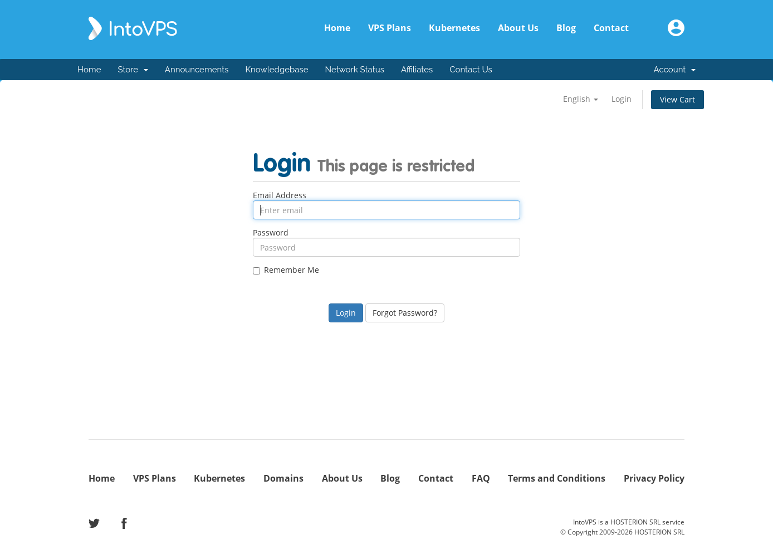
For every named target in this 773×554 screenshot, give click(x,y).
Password (270, 233)
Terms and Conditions (556, 478)
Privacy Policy (654, 478)
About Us (518, 28)
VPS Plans (389, 28)
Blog (566, 28)
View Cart (677, 99)
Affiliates (417, 70)
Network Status (354, 70)
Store (133, 70)
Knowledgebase (276, 70)
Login (621, 99)
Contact (611, 28)
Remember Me (286, 270)
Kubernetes (454, 28)
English (580, 99)
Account (675, 70)
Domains (283, 478)
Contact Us (470, 70)
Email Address (279, 195)
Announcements (197, 70)
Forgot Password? (405, 312)
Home (337, 28)
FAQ (481, 478)
